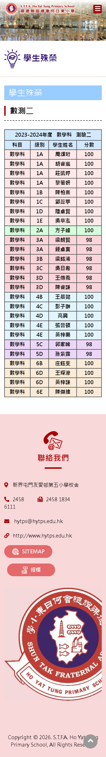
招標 (31, 570)
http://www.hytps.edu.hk (38, 535)
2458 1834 (58, 499)
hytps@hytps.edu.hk (33, 521)
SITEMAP (28, 551)
